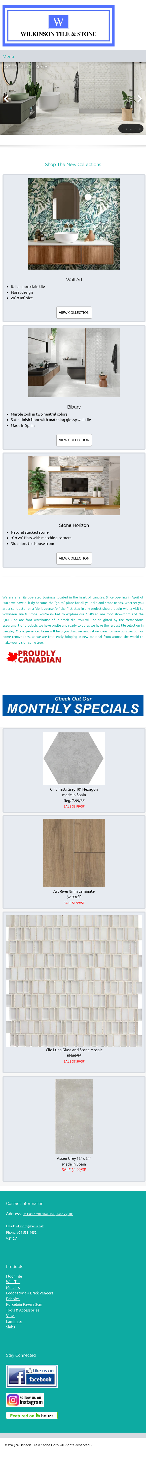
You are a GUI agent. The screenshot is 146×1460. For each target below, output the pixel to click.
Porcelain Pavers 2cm (24, 1304)
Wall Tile (13, 1282)
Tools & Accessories (22, 1310)
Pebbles (13, 1299)
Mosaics (13, 1287)
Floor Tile (14, 1276)
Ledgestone (16, 1293)
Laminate (14, 1321)
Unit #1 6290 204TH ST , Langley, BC (48, 1214)
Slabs (10, 1327)
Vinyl (10, 1316)
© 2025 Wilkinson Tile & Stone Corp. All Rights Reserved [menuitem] (47, 1445)
